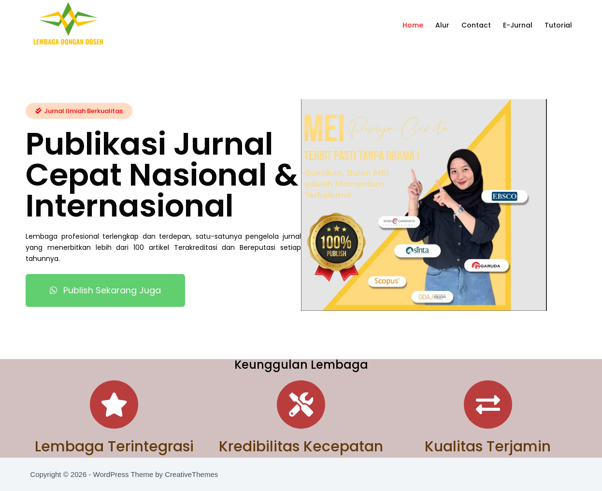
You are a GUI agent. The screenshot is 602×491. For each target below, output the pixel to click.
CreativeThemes (191, 474)
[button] (79, 110)
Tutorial (558, 25)
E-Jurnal (517, 25)
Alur (442, 25)
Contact (476, 25)
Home (412, 25)
